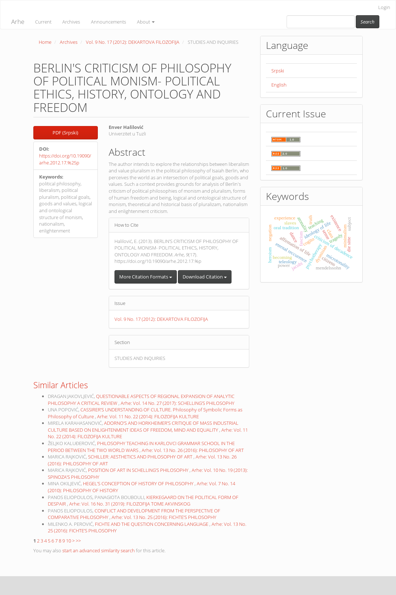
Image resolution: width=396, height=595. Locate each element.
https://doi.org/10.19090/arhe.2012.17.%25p (65, 159)
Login (384, 7)
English (279, 84)
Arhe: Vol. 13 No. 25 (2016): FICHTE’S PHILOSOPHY (164, 517)
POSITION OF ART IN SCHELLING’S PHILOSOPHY (138, 470)
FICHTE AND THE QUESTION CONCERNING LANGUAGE (152, 524)
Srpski (277, 70)
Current (43, 21)
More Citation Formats (145, 276)
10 (68, 540)
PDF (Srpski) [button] (65, 132)
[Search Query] (321, 21)
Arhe (17, 21)
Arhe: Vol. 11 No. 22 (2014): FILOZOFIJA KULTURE (148, 416)
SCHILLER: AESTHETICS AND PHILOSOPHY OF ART (140, 456)
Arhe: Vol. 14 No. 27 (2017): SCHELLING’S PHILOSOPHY (177, 403)
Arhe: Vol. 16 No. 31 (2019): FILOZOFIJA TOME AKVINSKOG (129, 503)
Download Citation (205, 276)
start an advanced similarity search (98, 550)
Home (45, 42)
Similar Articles (60, 385)
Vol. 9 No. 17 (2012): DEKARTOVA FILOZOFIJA (132, 42)
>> (78, 540)
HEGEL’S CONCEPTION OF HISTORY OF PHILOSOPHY (139, 483)
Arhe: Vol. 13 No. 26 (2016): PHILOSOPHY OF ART (193, 450)
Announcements (108, 21)
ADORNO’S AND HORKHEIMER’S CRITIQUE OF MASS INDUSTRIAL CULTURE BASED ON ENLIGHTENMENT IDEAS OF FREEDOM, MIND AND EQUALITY (143, 426)
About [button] (146, 21)
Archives (71, 21)
